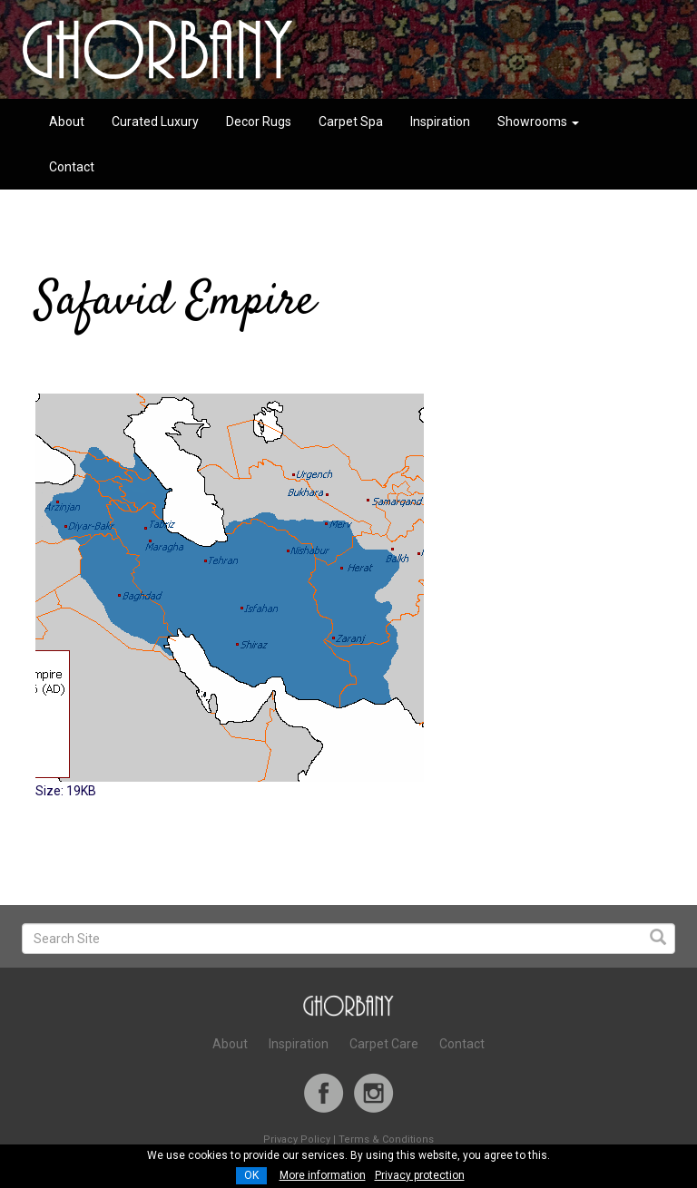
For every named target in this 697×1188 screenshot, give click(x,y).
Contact (71, 167)
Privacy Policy (296, 1139)
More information (323, 1175)
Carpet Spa (351, 121)
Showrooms (538, 121)
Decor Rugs (258, 121)
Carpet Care (383, 1044)
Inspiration (440, 121)
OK (251, 1175)
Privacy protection (420, 1175)
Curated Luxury (155, 121)
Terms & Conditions (386, 1139)
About (66, 121)
